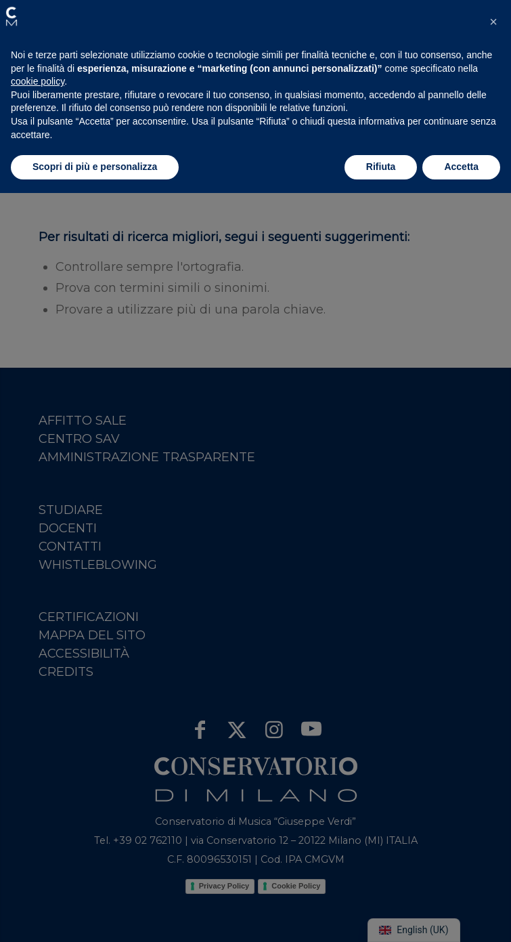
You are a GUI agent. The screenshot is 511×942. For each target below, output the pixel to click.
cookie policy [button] (37, 81)
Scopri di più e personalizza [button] (94, 166)
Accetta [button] (461, 166)
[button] (11, 16)
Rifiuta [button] (381, 166)
